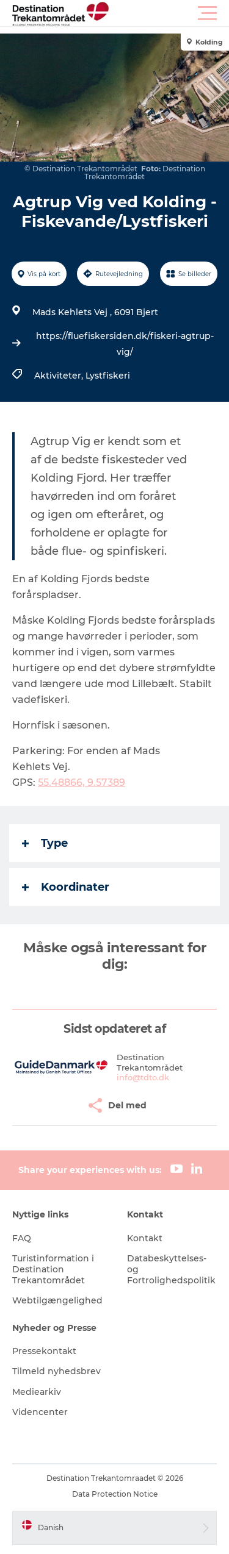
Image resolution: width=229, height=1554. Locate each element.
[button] (169, 13)
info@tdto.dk (143, 1077)
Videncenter (40, 1411)
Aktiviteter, (59, 375)
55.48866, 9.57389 (81, 782)
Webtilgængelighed (57, 1300)
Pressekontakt (44, 1350)
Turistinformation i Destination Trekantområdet (53, 1269)
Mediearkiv (36, 1391)
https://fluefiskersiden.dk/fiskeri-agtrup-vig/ (125, 343)
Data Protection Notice (115, 1494)
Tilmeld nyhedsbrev (56, 1371)
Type (45, 843)
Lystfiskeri (107, 375)
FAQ (21, 1238)
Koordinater (65, 887)
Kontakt (144, 1238)
